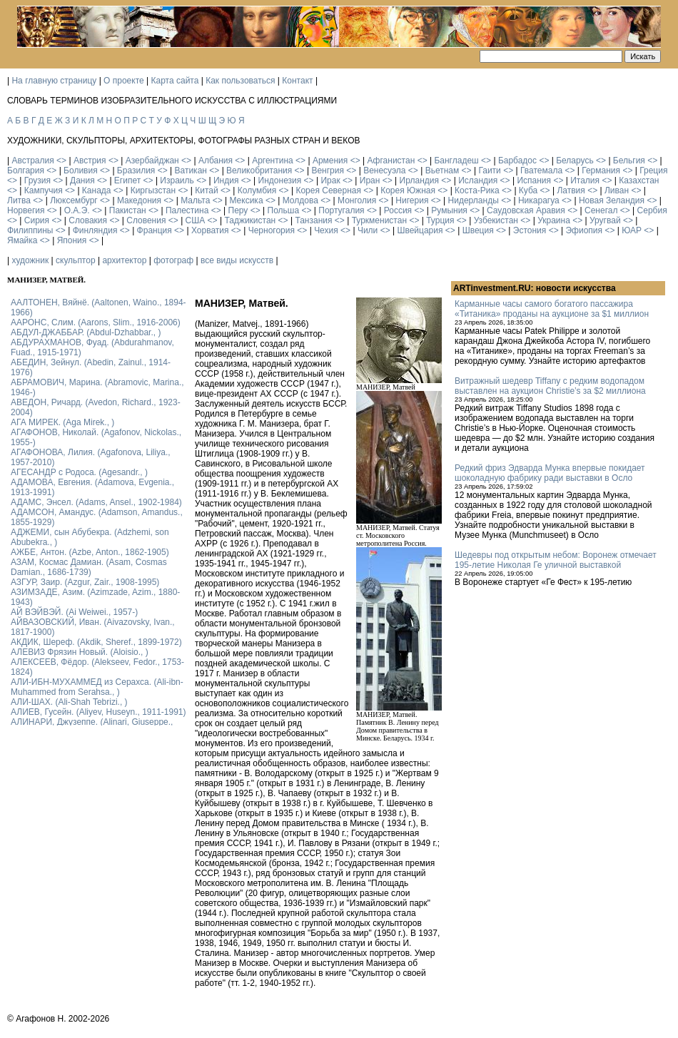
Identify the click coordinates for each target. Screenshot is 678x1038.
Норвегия (26, 210)
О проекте (123, 81)
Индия (225, 180)
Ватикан (191, 170)
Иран (370, 180)
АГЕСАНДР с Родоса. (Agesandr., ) (79, 472)
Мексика (246, 200)
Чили (368, 230)
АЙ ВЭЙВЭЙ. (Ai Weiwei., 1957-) (74, 612)
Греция (653, 170)
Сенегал (601, 210)
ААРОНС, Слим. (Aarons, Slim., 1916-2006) (96, 322)
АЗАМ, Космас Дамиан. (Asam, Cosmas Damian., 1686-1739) (89, 567)
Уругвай (605, 220)
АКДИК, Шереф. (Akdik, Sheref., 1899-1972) (96, 642)
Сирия (36, 220)
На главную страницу (53, 81)
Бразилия (136, 170)
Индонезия (280, 180)
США (196, 220)
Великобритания (259, 170)
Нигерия (411, 200)
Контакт (297, 81)
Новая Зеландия (611, 200)
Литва (19, 200)
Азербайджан (152, 161)
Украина (553, 220)
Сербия (652, 210)
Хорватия (210, 230)
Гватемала (541, 170)
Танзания (313, 220)
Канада (96, 190)
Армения (330, 161)
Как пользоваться (240, 81)
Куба (528, 190)
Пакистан (127, 210)
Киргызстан (153, 190)
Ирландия (419, 180)
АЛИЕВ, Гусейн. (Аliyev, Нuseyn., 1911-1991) (98, 712)
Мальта (195, 200)
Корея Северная (328, 190)
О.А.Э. (77, 210)
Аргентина (272, 161)
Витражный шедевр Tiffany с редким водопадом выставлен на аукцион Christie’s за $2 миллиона (550, 386)
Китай (206, 190)
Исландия (477, 180)
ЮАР (632, 230)
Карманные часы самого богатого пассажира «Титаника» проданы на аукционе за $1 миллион (552, 309)
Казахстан (639, 180)
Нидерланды (473, 200)
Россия (398, 210)
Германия (601, 170)
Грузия (37, 180)
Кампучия (43, 190)
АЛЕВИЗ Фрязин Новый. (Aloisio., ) (79, 652)
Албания (215, 161)
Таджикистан (249, 220)
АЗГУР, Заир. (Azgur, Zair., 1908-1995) (85, 582)
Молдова (300, 200)
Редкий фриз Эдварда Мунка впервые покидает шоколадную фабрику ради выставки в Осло (550, 473)
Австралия (32, 161)
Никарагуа (539, 200)
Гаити (489, 170)
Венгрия (327, 170)
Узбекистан (496, 220)
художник (30, 260)
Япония (72, 240)
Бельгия (629, 161)
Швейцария (419, 230)
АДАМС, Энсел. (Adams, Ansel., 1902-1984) (96, 502)
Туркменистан (379, 220)
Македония (139, 200)
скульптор (76, 260)
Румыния (449, 210)
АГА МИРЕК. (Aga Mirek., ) (62, 422)
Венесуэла (384, 170)
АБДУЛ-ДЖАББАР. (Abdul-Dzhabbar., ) (86, 332)
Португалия (341, 210)
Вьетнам (442, 170)
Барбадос (517, 161)
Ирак (330, 180)
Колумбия (257, 190)
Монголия (357, 200)
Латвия (571, 190)
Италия (584, 180)
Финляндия (95, 230)
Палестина (187, 210)
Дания (82, 180)
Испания (534, 180)
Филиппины (30, 230)
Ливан (616, 190)
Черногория (271, 230)
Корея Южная (407, 190)
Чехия (326, 230)
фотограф (173, 260)
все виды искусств (237, 260)
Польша (284, 210)
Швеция (478, 230)
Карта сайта (175, 81)
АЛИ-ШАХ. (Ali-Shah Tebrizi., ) (69, 702)
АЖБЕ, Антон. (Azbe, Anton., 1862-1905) (90, 552)
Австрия (90, 161)
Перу (238, 210)
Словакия (88, 220)
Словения (146, 220)
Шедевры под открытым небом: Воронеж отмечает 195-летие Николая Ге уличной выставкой (556, 560)
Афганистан (391, 161)
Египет (127, 180)
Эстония (530, 230)
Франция (154, 230)
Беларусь (574, 161)
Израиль (176, 180)
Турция (440, 220)
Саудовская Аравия (526, 210)
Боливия (81, 170)
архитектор (124, 260)
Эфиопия (583, 230)
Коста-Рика (477, 190)
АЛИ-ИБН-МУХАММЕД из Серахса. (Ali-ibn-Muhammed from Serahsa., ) (97, 687)
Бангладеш (456, 161)
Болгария (25, 170)
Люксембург (74, 200)
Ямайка (22, 240)
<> (61, 161)
